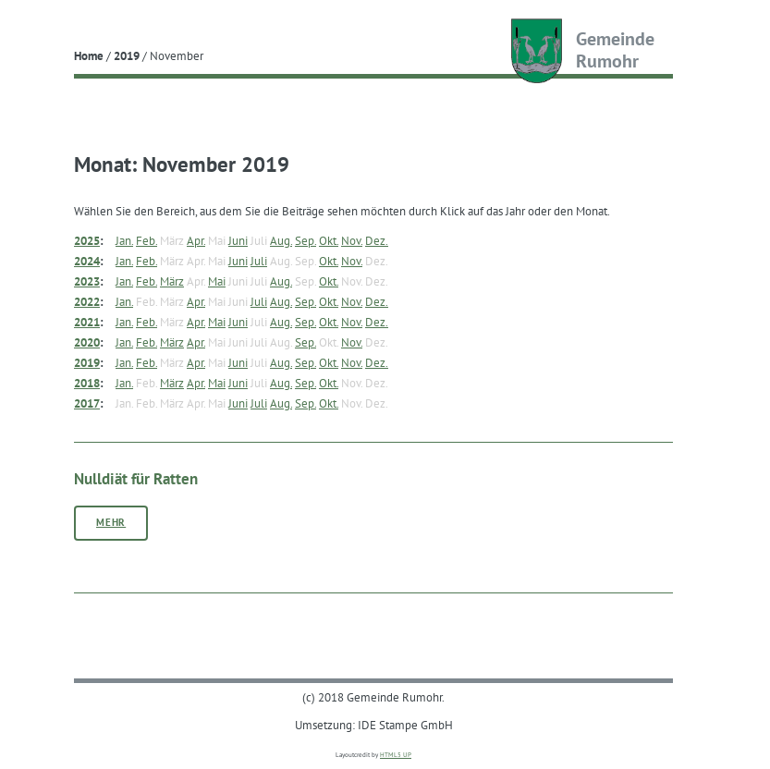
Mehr (111, 522)
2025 (87, 240)
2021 (87, 321)
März (172, 281)
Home (89, 55)
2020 (87, 342)
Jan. (124, 240)
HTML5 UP (395, 755)
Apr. (196, 240)
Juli (259, 260)
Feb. (146, 240)
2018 (87, 382)
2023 (87, 281)
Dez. (376, 240)
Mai (217, 281)
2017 (87, 403)
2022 (87, 301)
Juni (238, 240)
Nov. (351, 240)
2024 (87, 260)
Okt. (328, 240)
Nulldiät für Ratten (136, 479)
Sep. (305, 240)
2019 (127, 55)
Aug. (281, 240)
